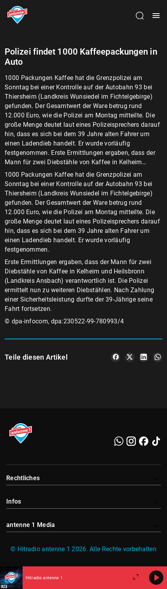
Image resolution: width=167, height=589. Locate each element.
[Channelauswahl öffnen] (140, 15)
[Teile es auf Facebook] (115, 357)
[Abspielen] (156, 577)
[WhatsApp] (118, 441)
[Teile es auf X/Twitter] (129, 357)
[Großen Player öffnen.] (136, 577)
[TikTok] (156, 441)
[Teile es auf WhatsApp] (157, 357)
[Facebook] (143, 441)
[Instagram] (131, 441)
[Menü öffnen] (156, 15)
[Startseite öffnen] (17, 15)
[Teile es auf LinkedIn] (143, 357)
